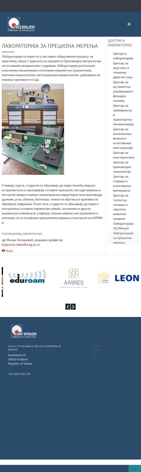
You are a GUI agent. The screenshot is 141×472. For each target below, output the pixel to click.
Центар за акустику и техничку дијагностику (123, 70)
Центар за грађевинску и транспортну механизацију (123, 115)
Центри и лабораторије (123, 55)
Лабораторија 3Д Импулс (123, 225)
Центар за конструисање (123, 155)
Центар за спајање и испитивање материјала (122, 183)
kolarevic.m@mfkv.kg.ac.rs (21, 244)
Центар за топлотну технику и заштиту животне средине (120, 206)
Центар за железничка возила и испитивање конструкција (123, 138)
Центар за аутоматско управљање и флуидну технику (123, 91)
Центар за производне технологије (122, 166)
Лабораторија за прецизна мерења (123, 237)
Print (7, 251)
